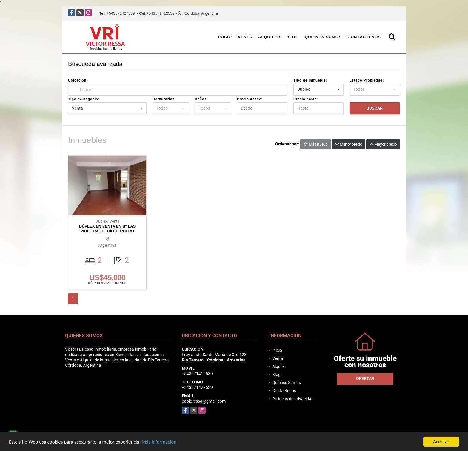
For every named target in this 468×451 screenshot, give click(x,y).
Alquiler (269, 37)
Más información (159, 442)
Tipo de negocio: (83, 99)
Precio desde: (249, 99)
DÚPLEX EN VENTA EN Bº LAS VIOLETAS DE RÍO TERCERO (107, 228)
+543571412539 (160, 13)
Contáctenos (364, 37)
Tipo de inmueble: (310, 80)
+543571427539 (121, 13)
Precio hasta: (305, 99)
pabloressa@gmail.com (204, 401)
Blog (293, 37)
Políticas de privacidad (293, 398)
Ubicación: (78, 80)
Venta (245, 37)
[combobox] (318, 90)
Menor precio (348, 144)
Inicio (225, 37)
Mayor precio (383, 144)
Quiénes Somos (323, 37)
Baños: (201, 99)
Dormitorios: (164, 99)
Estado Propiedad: (367, 80)
